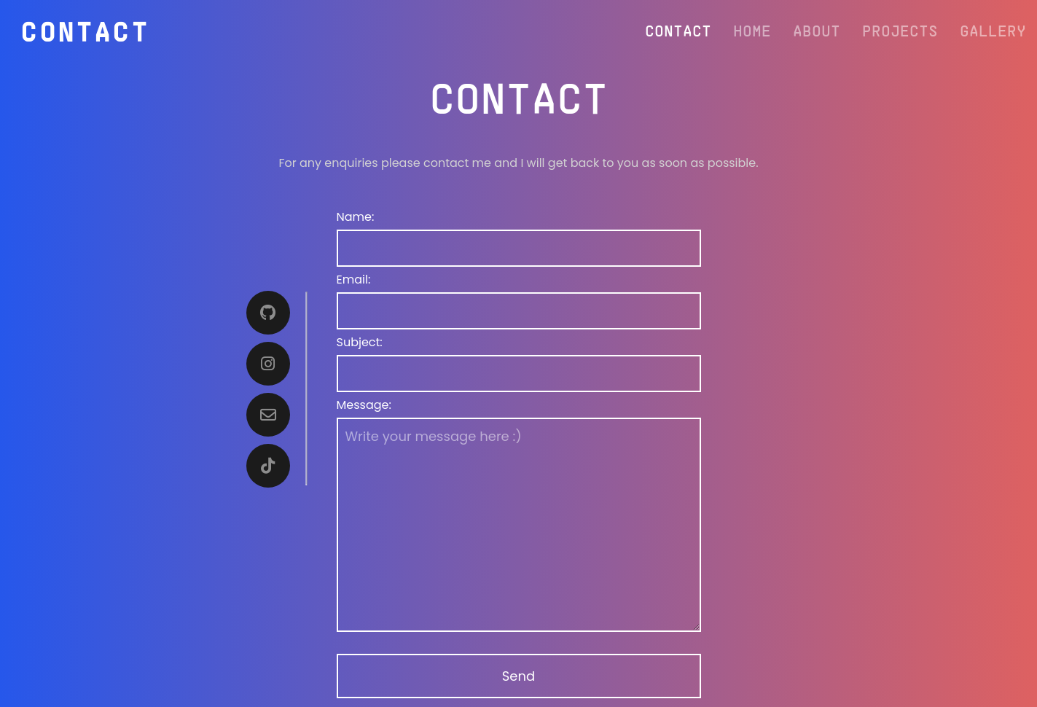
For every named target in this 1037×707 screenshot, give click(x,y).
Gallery (993, 30)
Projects (900, 30)
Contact (678, 30)
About (816, 30)
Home (752, 30)
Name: (356, 216)
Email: (354, 279)
